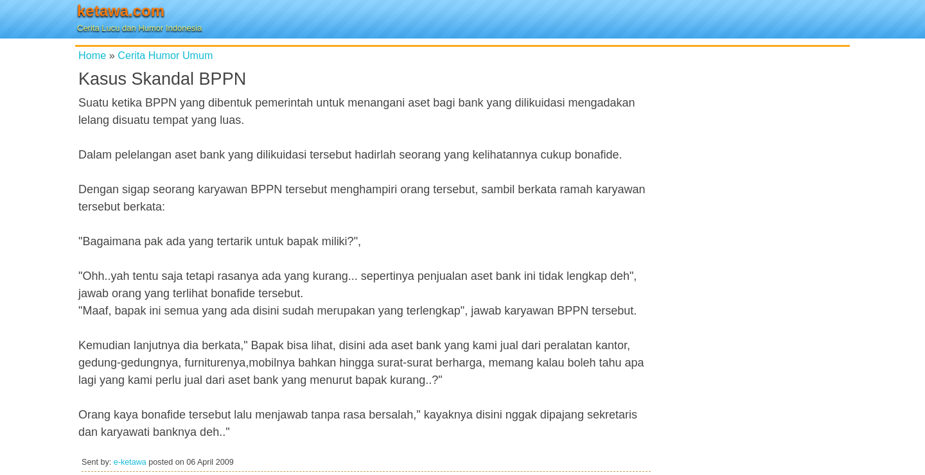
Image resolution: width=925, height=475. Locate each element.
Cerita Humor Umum (165, 55)
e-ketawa (130, 462)
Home (92, 55)
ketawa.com (120, 10)
